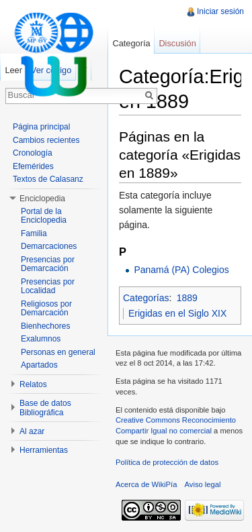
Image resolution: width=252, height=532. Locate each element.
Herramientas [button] (43, 450)
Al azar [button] (31, 431)
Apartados (39, 365)
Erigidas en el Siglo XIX (177, 313)
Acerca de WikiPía (146, 484)
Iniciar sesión (220, 11)
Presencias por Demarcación (48, 264)
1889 (187, 297)
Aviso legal (203, 484)
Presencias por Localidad (48, 286)
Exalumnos (40, 338)
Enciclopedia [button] (42, 198)
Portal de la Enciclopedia (44, 216)
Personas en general (58, 352)
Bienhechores (45, 326)
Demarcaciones (49, 246)
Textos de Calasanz (48, 179)
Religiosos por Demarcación (46, 308)
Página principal (41, 126)
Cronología (32, 153)
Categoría (131, 43)
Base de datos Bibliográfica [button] (45, 407)
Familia (34, 233)
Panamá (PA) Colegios (181, 269)
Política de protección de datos (167, 462)
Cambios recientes (46, 140)
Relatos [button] (33, 384)
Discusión (177, 43)
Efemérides (33, 166)
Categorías (146, 297)
